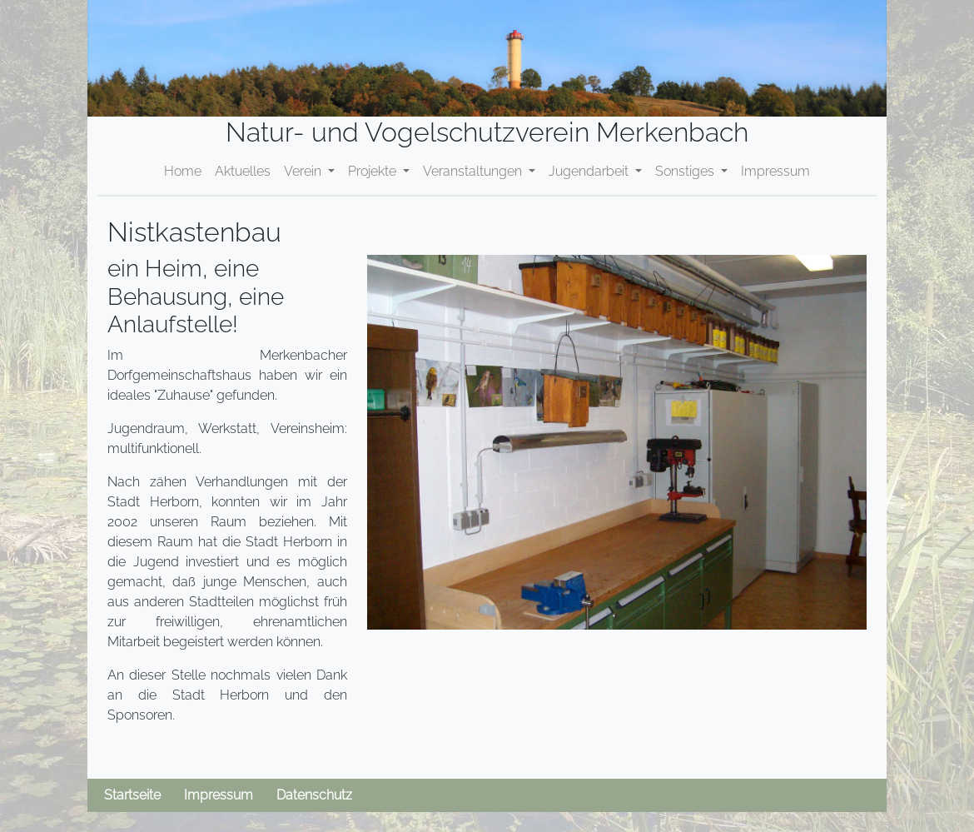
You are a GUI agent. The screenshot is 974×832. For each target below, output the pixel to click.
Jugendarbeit (590, 171)
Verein (304, 171)
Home (182, 171)
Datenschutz (314, 795)
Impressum (775, 171)
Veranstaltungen (474, 171)
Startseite (132, 795)
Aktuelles (243, 171)
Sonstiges (686, 171)
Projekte (374, 171)
